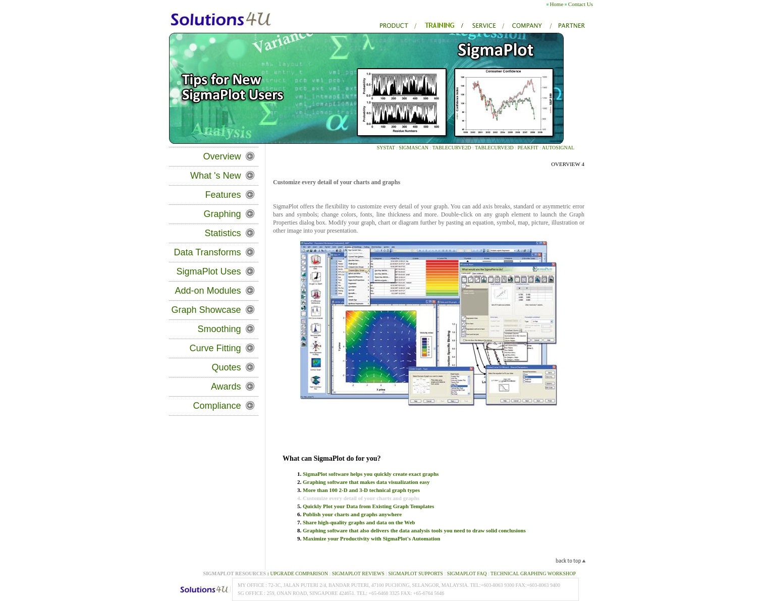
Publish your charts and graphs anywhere (352, 514)
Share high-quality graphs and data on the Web (359, 522)
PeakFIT (528, 147)
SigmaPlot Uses (209, 271)
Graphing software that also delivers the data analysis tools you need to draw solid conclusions (414, 530)
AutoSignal (558, 147)
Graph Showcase (206, 310)
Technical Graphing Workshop (533, 573)
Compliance (217, 406)
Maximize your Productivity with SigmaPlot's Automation (371, 538)
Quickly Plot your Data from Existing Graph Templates (368, 506)
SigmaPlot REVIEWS (358, 573)
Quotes (226, 367)
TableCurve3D (494, 147)
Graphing (222, 214)
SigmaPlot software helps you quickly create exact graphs (371, 474)
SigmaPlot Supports (415, 573)
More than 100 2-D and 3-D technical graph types (361, 490)
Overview (222, 156)
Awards (226, 386)
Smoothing (219, 329)
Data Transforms (207, 252)
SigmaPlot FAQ (467, 573)
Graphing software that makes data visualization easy (366, 482)
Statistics (223, 233)
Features (223, 195)
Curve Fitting (215, 348)
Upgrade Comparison (297, 573)
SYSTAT (386, 147)
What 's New (215, 176)
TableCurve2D (451, 147)
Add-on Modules (208, 291)
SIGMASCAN (413, 147)
